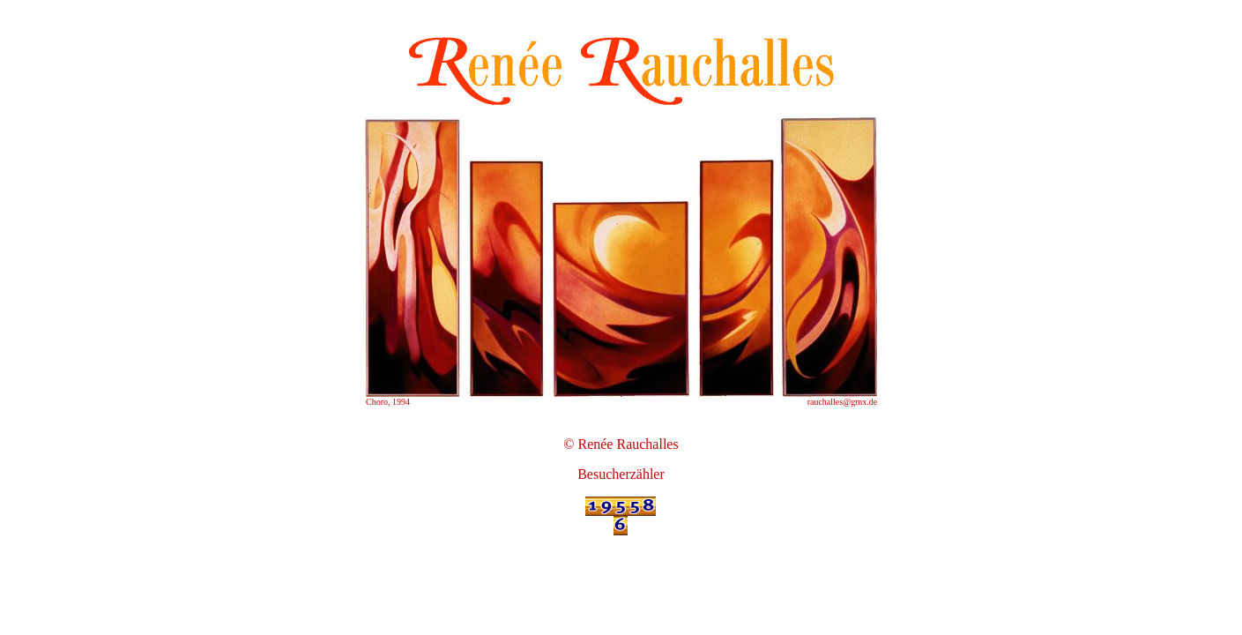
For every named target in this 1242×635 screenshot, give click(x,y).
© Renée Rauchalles (620, 444)
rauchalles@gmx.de (842, 402)
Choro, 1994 (388, 402)
